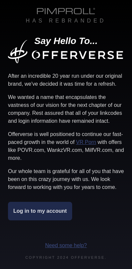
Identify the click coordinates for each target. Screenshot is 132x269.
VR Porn (86, 142)
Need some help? (66, 245)
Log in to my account (40, 211)
